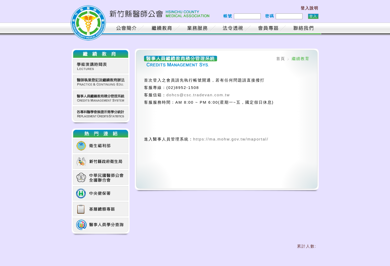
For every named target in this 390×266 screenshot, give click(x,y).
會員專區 (269, 29)
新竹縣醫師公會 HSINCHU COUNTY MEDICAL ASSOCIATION (141, 17)
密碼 (269, 16)
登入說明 (310, 8)
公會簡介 (127, 29)
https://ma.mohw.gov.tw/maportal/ (230, 139)
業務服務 (198, 29)
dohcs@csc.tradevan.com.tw (198, 95)
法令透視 (233, 29)
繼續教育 (162, 29)
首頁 (102, 29)
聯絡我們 (304, 29)
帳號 (227, 16)
